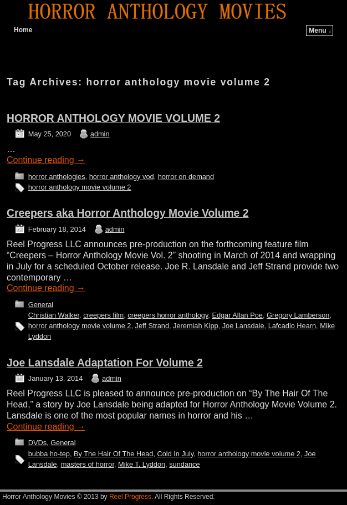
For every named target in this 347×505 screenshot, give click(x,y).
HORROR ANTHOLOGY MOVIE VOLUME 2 (113, 118)
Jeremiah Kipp (195, 326)
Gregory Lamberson (298, 315)
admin (100, 134)
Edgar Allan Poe (237, 315)
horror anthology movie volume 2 (79, 187)
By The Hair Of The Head (113, 454)
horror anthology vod (121, 176)
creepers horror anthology (167, 315)
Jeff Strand (152, 326)
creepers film (103, 315)
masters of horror (87, 464)
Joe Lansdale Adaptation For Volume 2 (105, 363)
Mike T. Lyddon (141, 464)
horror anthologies (56, 176)
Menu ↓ (320, 30)
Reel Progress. (131, 497)
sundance (184, 464)
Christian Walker (53, 315)
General (40, 304)
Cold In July (175, 454)
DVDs (37, 442)
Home (23, 30)
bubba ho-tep (49, 454)
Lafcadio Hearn (292, 326)
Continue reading (46, 160)
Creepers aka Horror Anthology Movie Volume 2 (127, 213)
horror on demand (186, 176)
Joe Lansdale (243, 326)
